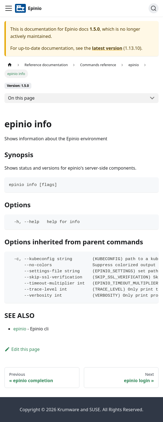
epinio (19, 329)
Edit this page (22, 349)
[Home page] (9, 65)
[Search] (154, 8)
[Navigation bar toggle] (8, 8)
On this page (21, 98)
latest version (107, 48)
